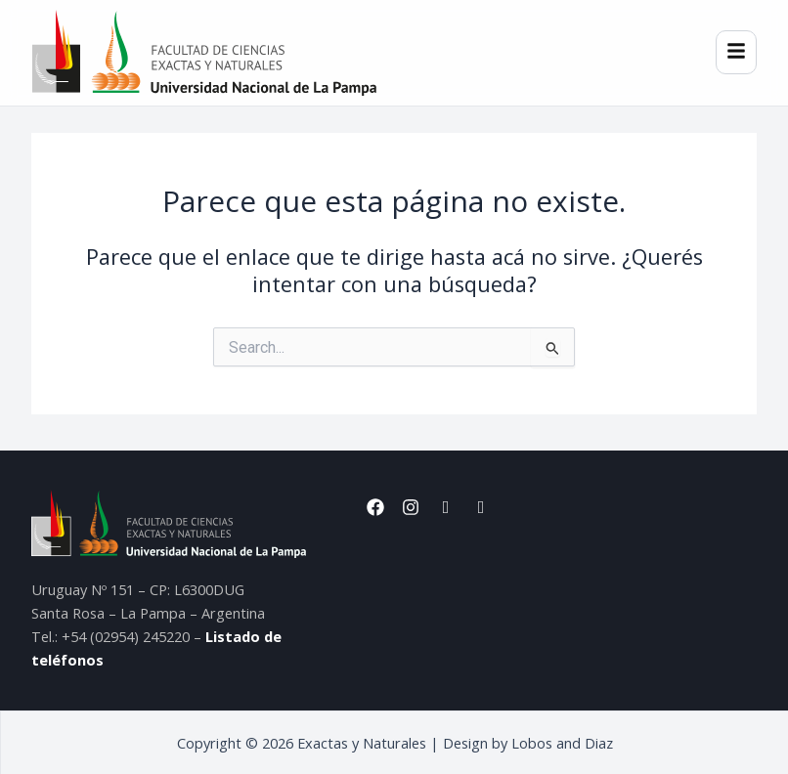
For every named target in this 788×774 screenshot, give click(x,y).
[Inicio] (203, 53)
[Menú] (736, 52)
